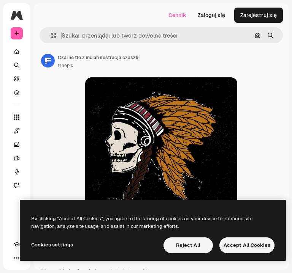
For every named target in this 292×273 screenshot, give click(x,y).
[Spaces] (17, 131)
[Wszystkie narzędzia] (17, 117)
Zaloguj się (211, 15)
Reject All (188, 245)
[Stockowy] (17, 79)
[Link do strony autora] (48, 60)
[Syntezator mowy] (17, 172)
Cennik (177, 15)
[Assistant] (17, 185)
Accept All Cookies (247, 245)
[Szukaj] (17, 65)
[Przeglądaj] (17, 92)
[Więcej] (17, 258)
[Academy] (17, 244)
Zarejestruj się (258, 15)
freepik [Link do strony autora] (65, 66)
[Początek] (17, 52)
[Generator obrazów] (17, 144)
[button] (50, 35)
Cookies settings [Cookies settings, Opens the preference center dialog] (52, 245)
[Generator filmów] (17, 158)
